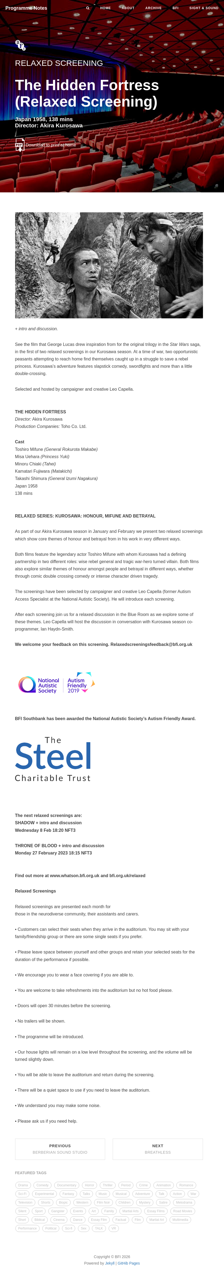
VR (114, 1228)
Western (82, 1202)
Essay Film (99, 1220)
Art (94, 1211)
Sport (39, 1211)
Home (105, 8)
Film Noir (103, 1202)
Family (109, 1211)
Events (78, 1211)
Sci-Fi (22, 1194)
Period (126, 1185)
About (128, 8)
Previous (60, 1149)
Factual (120, 1220)
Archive (153, 8)
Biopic (63, 1202)
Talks (86, 1194)
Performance (27, 1228)
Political (50, 1228)
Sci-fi (68, 1228)
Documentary (66, 1185)
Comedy (42, 1185)
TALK (99, 1228)
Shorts (45, 1202)
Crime (143, 1185)
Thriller (108, 1185)
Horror (89, 1185)
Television (25, 1202)
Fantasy (68, 1194)
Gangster (57, 1211)
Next (158, 1149)
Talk (161, 1194)
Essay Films (156, 1211)
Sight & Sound (204, 8)
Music (103, 1194)
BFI (175, 8)
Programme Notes (26, 8)
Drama (23, 1185)
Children (125, 1202)
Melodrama (184, 1202)
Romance (186, 1185)
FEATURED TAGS (31, 1173)
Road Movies (182, 1211)
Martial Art (156, 1220)
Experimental (44, 1194)
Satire (163, 1202)
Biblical (40, 1220)
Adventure (142, 1194)
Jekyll (110, 1263)
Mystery (144, 1202)
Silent (22, 1211)
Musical (121, 1194)
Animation (163, 1185)
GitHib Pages (129, 1263)
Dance (77, 1220)
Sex (84, 1228)
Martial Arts (130, 1211)
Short (22, 1220)
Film (138, 1220)
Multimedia (180, 1220)
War (194, 1194)
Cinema (58, 1220)
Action (177, 1194)
